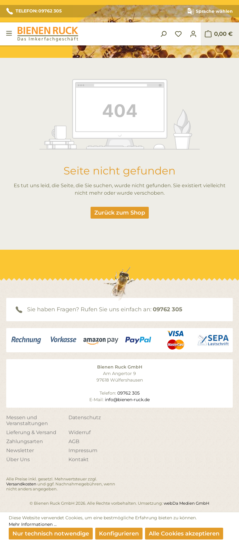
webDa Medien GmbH (186, 503)
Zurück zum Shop (119, 212)
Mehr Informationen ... (33, 524)
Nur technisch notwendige (50, 533)
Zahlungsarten (24, 441)
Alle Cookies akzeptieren (184, 533)
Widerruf (79, 432)
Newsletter (20, 450)
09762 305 (167, 309)
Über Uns (18, 459)
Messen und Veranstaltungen (27, 420)
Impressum (82, 450)
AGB (73, 441)
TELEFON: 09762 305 (34, 11)
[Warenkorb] (219, 34)
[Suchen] (163, 34)
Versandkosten (21, 483)
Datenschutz (84, 417)
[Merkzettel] (178, 33)
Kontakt (78, 459)
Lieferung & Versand (31, 432)
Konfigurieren (119, 533)
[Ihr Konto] (193, 34)
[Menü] (9, 33)
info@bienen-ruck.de (127, 399)
